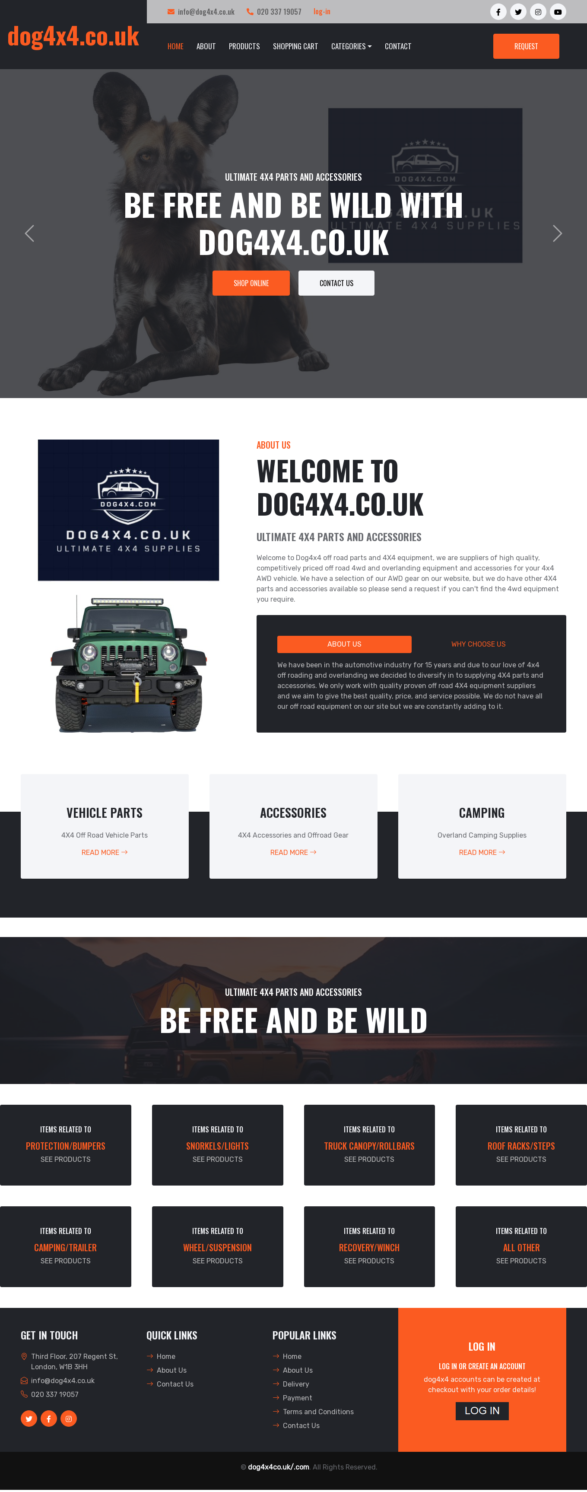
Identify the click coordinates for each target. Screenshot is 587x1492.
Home (160, 1356)
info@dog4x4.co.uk (206, 11)
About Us (344, 644)
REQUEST (526, 46)
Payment (292, 1398)
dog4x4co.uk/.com (278, 1467)
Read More (105, 852)
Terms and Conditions (313, 1412)
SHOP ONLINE (251, 283)
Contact (398, 46)
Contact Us (336, 283)
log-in (322, 11)
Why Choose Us (478, 644)
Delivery (291, 1384)
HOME (176, 46)
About (206, 46)
